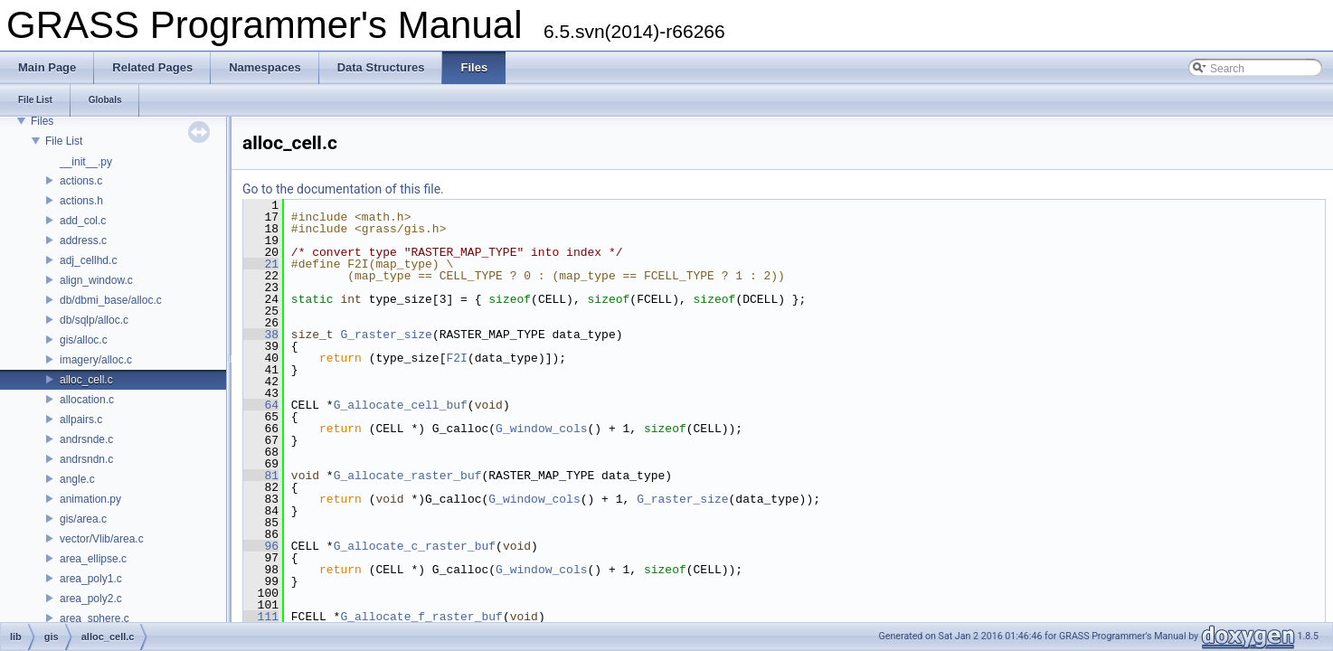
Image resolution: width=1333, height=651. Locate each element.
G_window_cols (541, 428)
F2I (456, 358)
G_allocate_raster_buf (408, 475)
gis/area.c (83, 519)
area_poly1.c (91, 578)
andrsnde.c (86, 439)
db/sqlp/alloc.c (94, 320)
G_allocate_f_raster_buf (421, 617)
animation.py (90, 499)
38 (261, 334)
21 (261, 264)
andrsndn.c (86, 459)
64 (261, 405)
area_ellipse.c (93, 558)
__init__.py (86, 162)
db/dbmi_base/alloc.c (111, 300)
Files (42, 121)
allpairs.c (81, 419)
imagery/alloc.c (96, 360)
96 (261, 546)
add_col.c (83, 220)
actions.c (81, 181)
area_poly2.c (91, 598)
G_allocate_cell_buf (401, 405)
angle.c (77, 479)
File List (63, 141)
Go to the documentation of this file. (343, 189)
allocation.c (87, 399)
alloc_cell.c (86, 379)
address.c (83, 240)
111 (261, 617)
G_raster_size (385, 334)
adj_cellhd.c (88, 260)
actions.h (81, 200)
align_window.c (96, 280)
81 (261, 475)
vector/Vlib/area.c (102, 539)
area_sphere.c (94, 618)
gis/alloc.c (84, 340)
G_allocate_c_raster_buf (415, 546)
